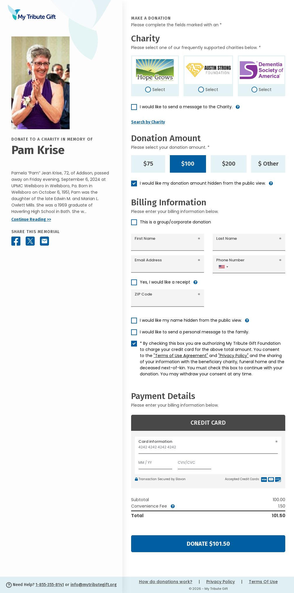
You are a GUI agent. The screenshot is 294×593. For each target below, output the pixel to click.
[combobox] (223, 266)
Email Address (148, 260)
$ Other (268, 163)
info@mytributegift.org (94, 584)
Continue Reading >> (31, 219)
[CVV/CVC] (195, 461)
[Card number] (208, 449)
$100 (187, 163)
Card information (155, 441)
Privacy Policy (220, 582)
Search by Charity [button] (148, 122)
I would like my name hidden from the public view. (191, 320)
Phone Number (230, 260)
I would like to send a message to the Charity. (186, 107)
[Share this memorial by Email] (44, 241)
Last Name (226, 238)
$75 (148, 163)
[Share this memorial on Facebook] (15, 241)
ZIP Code (143, 294)
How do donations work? (165, 582)
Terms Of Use (263, 582)
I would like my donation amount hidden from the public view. (203, 183)
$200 (228, 163)
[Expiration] (155, 461)
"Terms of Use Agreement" (181, 355)
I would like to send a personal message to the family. (194, 332)
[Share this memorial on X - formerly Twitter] (30, 241)
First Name (145, 238)
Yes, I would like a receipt (165, 282)
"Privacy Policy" (233, 355)
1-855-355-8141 (50, 584)
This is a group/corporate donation (175, 222)
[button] (237, 109)
